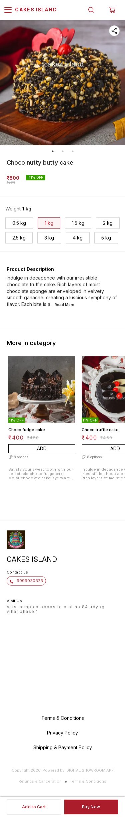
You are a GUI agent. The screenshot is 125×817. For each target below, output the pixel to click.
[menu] (8, 10)
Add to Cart (34, 806)
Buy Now (91, 806)
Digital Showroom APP (90, 770)
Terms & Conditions (88, 781)
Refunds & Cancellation (40, 781)
